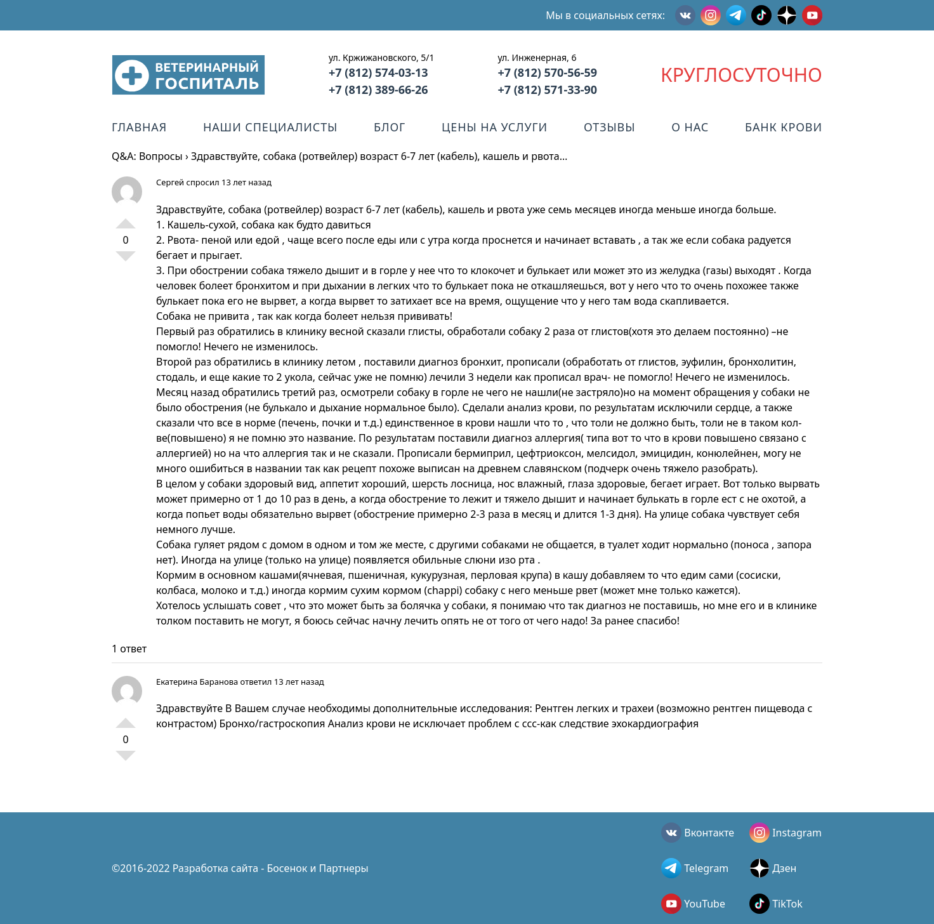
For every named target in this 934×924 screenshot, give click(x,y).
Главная (139, 127)
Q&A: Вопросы (147, 156)
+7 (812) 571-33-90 (547, 89)
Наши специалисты (270, 127)
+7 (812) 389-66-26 (378, 89)
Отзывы (609, 127)
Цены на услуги (495, 127)
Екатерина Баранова (197, 681)
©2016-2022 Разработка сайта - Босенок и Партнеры (240, 868)
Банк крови (783, 127)
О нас (690, 127)
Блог (389, 127)
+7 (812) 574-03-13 (378, 72)
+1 (125, 218)
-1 (125, 261)
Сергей (170, 182)
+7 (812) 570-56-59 (547, 72)
